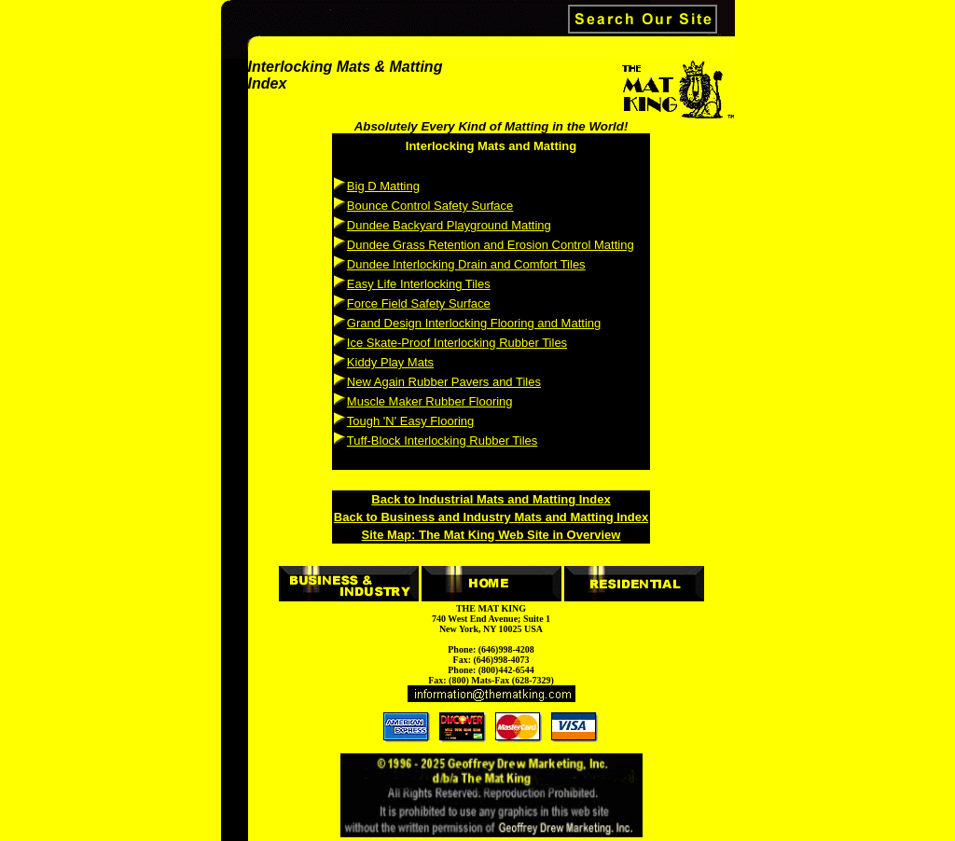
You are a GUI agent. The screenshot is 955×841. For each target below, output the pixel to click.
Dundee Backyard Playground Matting (449, 225)
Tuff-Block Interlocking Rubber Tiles (442, 441)
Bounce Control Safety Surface (430, 206)
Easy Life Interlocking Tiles (419, 284)
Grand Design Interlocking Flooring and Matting (474, 323)
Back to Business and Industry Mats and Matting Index (491, 517)
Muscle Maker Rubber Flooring (430, 401)
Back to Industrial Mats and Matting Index (490, 499)
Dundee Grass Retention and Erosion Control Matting (490, 245)
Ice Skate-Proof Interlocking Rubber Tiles (457, 343)
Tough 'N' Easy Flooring (410, 421)
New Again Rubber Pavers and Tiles (444, 382)
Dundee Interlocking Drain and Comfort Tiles (466, 264)
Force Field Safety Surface (419, 303)
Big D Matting (383, 186)
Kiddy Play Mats (390, 362)
